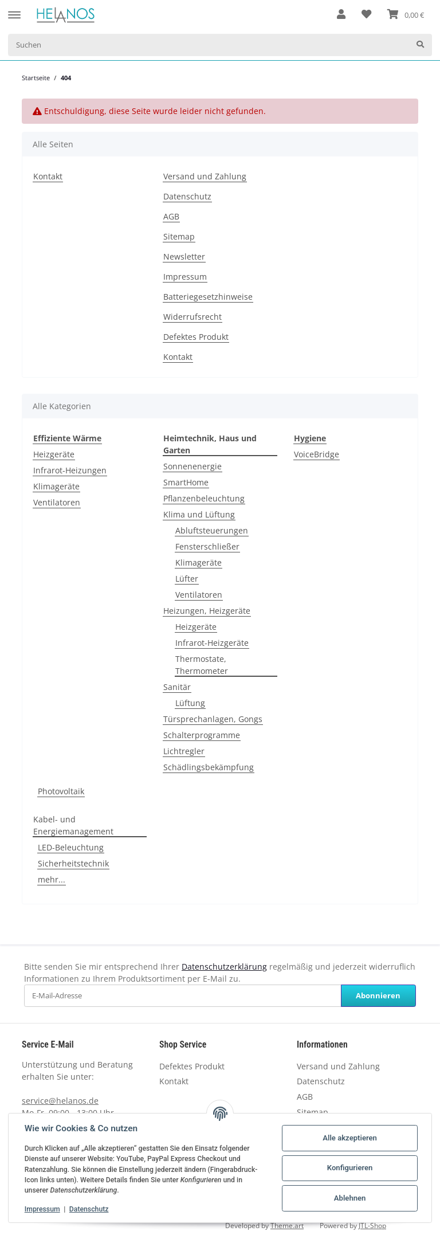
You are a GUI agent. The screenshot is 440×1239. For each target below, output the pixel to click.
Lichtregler (184, 751)
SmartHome (186, 482)
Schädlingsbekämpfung (208, 767)
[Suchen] (208, 45)
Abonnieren (378, 995)
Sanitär (177, 686)
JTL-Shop (372, 1225)
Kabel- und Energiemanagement (73, 825)
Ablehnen (350, 1198)
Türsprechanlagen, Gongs (212, 718)
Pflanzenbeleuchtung (204, 498)
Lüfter (186, 578)
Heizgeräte (53, 454)
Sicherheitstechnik (73, 863)
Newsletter (184, 256)
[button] (341, 15)
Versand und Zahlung (204, 176)
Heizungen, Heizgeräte (206, 610)
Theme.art (287, 1225)
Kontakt (47, 176)
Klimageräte (56, 486)
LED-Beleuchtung (71, 847)
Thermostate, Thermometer (201, 664)
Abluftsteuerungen (211, 530)
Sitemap (179, 236)
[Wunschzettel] (366, 15)
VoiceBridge (316, 454)
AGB (171, 216)
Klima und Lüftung (199, 514)
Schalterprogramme (201, 735)
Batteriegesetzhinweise (208, 296)
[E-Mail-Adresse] (182, 996)
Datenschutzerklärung (224, 966)
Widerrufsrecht (192, 316)
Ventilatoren (56, 502)
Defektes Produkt (196, 336)
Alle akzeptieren (350, 1138)
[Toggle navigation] (14, 9)
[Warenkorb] (405, 15)
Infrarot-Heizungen (70, 470)
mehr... (51, 879)
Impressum (185, 276)
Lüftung (190, 702)
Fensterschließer (207, 546)
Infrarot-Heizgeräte (212, 642)
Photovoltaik (61, 791)
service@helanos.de (60, 1100)
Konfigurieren (350, 1167)
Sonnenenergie (192, 466)
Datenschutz (187, 196)
